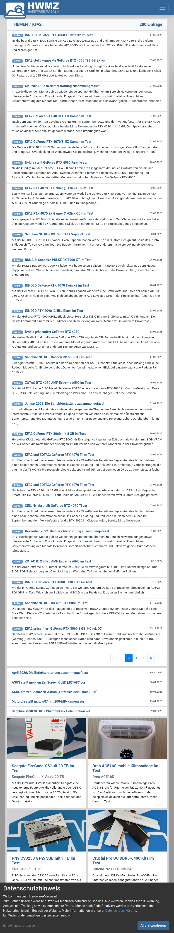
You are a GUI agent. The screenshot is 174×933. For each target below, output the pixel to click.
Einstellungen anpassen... (21, 925)
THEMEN (20, 24)
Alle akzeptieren (153, 925)
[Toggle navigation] (162, 7)
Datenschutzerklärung (120, 910)
